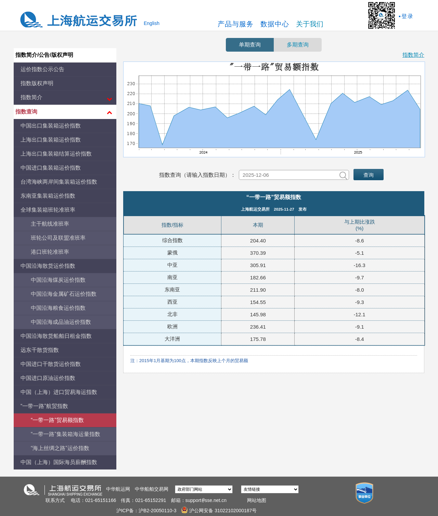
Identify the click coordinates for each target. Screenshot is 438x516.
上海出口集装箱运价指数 (51, 140)
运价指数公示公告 (42, 69)
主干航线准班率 (50, 224)
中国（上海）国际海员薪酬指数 (59, 462)
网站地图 (256, 500)
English (151, 23)
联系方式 (55, 500)
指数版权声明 (37, 83)
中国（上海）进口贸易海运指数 (59, 392)
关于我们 (309, 24)
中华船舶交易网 (151, 489)
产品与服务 (236, 24)
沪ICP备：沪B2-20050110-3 (147, 510)
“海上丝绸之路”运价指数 (60, 448)
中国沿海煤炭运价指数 (58, 280)
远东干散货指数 (40, 350)
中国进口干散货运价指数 (51, 364)
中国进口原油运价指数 (48, 378)
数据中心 (274, 24)
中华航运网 (118, 489)
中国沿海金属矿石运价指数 (63, 294)
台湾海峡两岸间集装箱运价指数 (59, 182)
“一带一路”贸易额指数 (57, 420)
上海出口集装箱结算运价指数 (56, 154)
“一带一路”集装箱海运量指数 (65, 434)
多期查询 (298, 45)
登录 (407, 16)
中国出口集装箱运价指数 (51, 126)
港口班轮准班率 (50, 252)
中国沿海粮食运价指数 (58, 308)
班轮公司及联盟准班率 (58, 238)
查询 (368, 175)
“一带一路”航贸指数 (44, 406)
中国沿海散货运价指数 (48, 266)
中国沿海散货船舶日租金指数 (56, 336)
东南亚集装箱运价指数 (48, 196)
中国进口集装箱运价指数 (51, 168)
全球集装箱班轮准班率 (48, 210)
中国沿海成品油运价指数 (61, 322)
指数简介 (413, 55)
